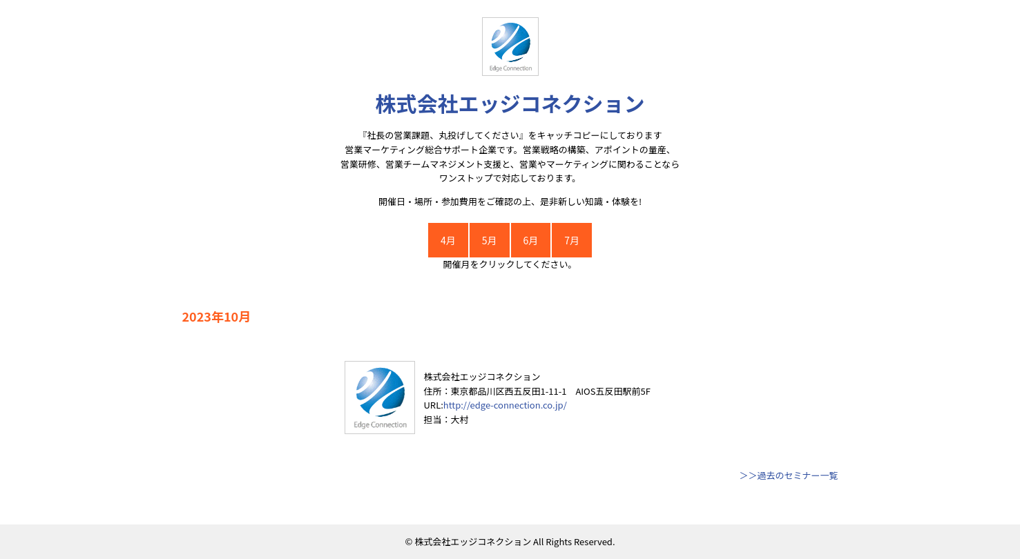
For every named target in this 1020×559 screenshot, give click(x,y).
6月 (531, 240)
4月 (448, 240)
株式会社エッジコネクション (510, 103)
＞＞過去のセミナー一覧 (788, 475)
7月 (571, 240)
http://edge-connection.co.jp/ (505, 404)
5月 (489, 240)
